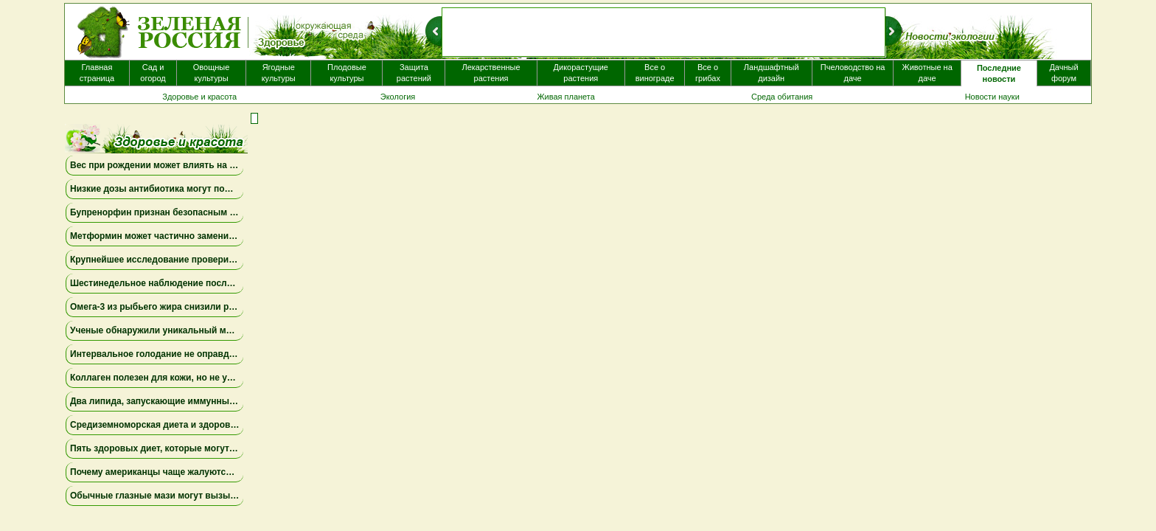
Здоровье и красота (199, 96)
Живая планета (566, 96)
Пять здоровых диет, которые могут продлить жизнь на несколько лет (225, 448)
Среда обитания (781, 96)
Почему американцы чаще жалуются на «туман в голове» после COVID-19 (232, 472)
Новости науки (992, 96)
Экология (398, 96)
